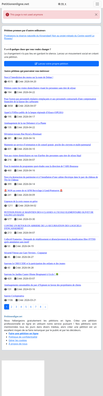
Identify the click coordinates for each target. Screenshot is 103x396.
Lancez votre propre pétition (51, 63)
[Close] (96, 15)
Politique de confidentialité (23, 336)
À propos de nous (18, 343)
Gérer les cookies (18, 340)
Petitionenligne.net (15, 4)
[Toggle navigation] (97, 4)
